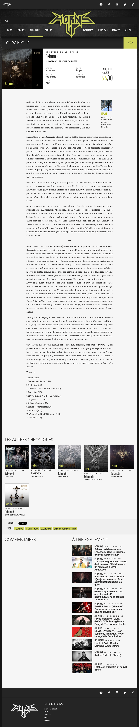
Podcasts (116, 33)
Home (9, 33)
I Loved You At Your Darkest (62, 529)
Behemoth (29, 529)
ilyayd (74, 529)
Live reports (87, 33)
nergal (36, 529)
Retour (130, 42)
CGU (46, 712)
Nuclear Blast (19, 529)
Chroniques (35, 33)
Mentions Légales (51, 709)
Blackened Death (46, 529)
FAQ (46, 717)
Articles (49, 33)
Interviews (102, 33)
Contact (47, 720)
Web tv (128, 33)
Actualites (21, 33)
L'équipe (47, 715)
